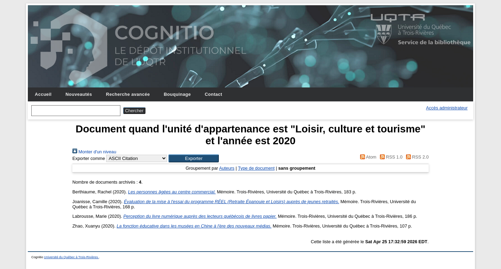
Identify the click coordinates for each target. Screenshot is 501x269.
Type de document (256, 168)
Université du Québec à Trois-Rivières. (71, 257)
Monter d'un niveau (94, 151)
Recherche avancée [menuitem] (128, 94)
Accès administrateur (447, 107)
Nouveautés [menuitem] (78, 94)
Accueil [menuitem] (43, 94)
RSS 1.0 (390, 157)
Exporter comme (88, 158)
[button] (193, 158)
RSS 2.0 (416, 157)
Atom (367, 157)
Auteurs (226, 168)
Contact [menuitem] (213, 94)
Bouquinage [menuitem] (177, 94)
